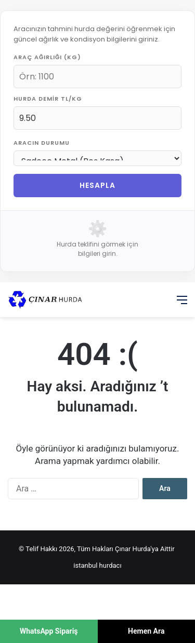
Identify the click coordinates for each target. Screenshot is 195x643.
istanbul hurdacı (97, 565)
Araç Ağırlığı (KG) (47, 57)
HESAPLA (97, 185)
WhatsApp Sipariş (49, 631)
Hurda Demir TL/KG (48, 98)
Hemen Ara (146, 631)
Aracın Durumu (42, 143)
